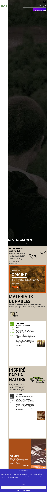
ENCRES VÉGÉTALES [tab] (12, 403)
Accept (23, 481)
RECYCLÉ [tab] (12, 400)
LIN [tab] (11, 327)
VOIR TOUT (14, 287)
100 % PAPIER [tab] (11, 396)
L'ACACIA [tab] (12, 335)
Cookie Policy (19, 490)
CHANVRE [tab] (12, 329)
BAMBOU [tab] (12, 332)
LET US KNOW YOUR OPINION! (40, 9)
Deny (23, 484)
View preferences (23, 487)
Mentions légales (26, 490)
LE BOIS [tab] (11, 324)
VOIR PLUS (24, 465)
